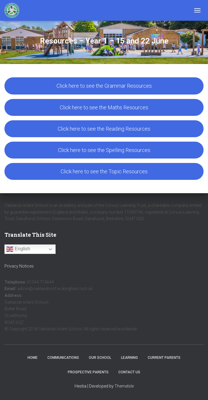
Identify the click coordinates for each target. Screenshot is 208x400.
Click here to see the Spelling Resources (104, 150)
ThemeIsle (124, 386)
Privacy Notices (19, 266)
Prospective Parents (88, 372)
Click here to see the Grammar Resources (104, 86)
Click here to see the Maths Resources (104, 107)
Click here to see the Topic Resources (104, 171)
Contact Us (129, 372)
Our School (100, 358)
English (18, 249)
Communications (63, 358)
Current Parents (164, 358)
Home (33, 358)
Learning (129, 358)
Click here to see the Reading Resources (104, 129)
